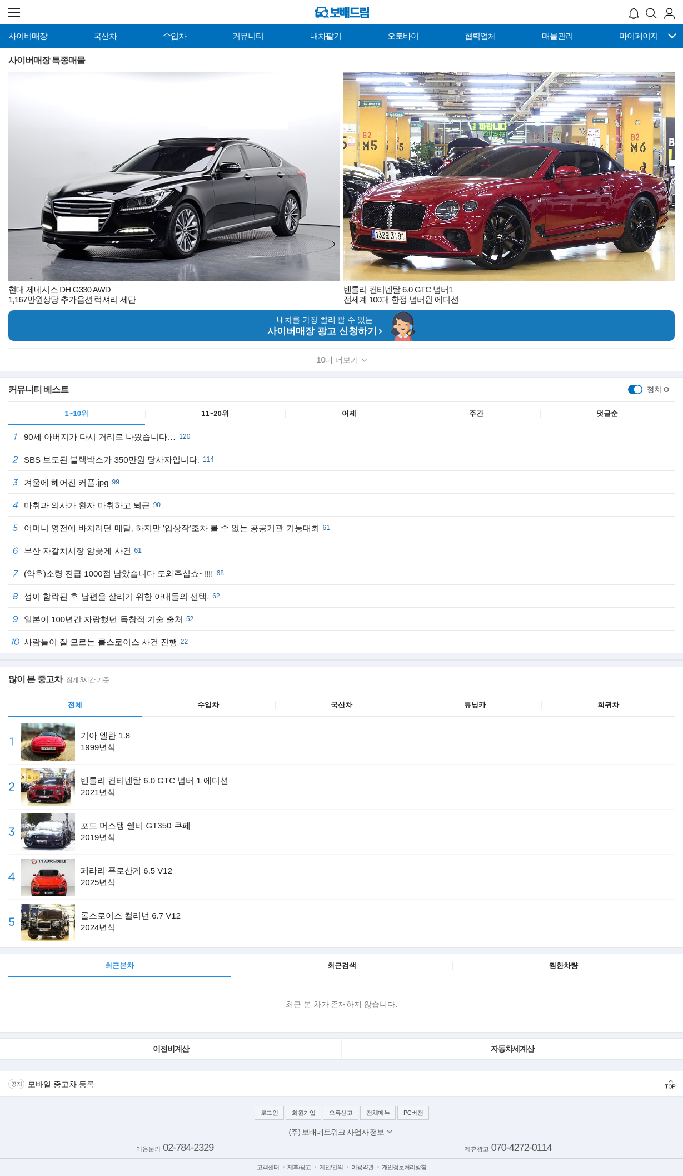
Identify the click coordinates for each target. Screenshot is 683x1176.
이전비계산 (171, 1048)
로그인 (269, 1112)
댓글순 (607, 413)
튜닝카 (475, 705)
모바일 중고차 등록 (61, 1084)
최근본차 (119, 965)
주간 (476, 413)
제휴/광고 (299, 1167)
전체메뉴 (378, 1112)
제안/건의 (331, 1167)
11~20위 (215, 413)
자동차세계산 (512, 1048)
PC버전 (413, 1112)
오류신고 (340, 1112)
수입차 (208, 705)
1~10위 (76, 413)
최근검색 (341, 965)
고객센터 (268, 1167)
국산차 (341, 705)
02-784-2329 (188, 1147)
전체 (75, 705)
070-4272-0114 (521, 1147)
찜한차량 (563, 965)
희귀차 (608, 705)
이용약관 (362, 1167)
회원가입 (303, 1112)
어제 (349, 413)
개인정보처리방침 (404, 1167)
